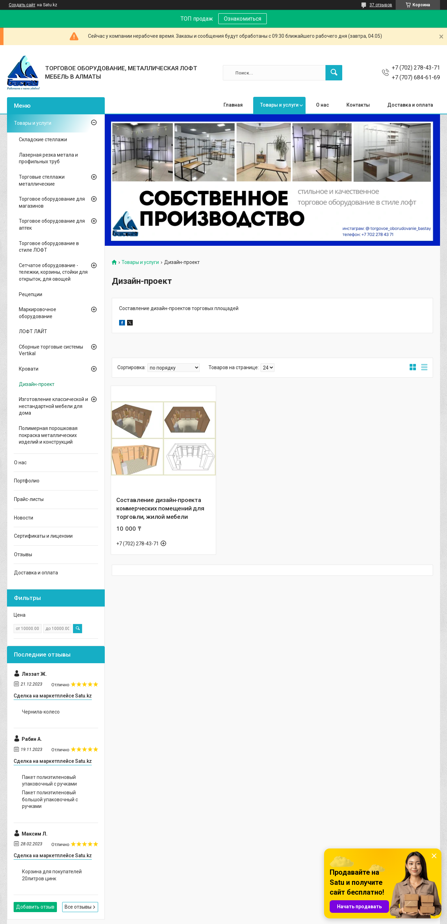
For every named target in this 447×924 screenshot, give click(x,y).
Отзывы (23, 554)
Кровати (28, 369)
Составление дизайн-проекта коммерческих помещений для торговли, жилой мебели (160, 508)
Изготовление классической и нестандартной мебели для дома (53, 406)
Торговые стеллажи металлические (42, 180)
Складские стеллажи (43, 139)
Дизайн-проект (36, 384)
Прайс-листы (29, 499)
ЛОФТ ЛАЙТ (33, 331)
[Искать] (333, 72)
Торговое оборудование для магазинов (52, 202)
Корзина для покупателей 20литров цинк (52, 875)
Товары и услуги (279, 105)
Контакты (358, 105)
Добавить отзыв (35, 907)
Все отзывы (78, 907)
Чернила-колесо (41, 712)
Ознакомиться (242, 18)
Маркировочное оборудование (37, 313)
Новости (23, 518)
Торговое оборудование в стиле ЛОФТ (49, 247)
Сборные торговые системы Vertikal (51, 350)
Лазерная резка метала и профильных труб (48, 158)
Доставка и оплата (410, 105)
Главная (233, 105)
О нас (322, 105)
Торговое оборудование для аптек (52, 224)
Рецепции (30, 294)
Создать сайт (22, 4)
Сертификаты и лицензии (43, 536)
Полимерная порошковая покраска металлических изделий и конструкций (48, 435)
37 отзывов (380, 4)
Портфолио (26, 481)
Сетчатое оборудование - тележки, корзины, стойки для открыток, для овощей (53, 272)
